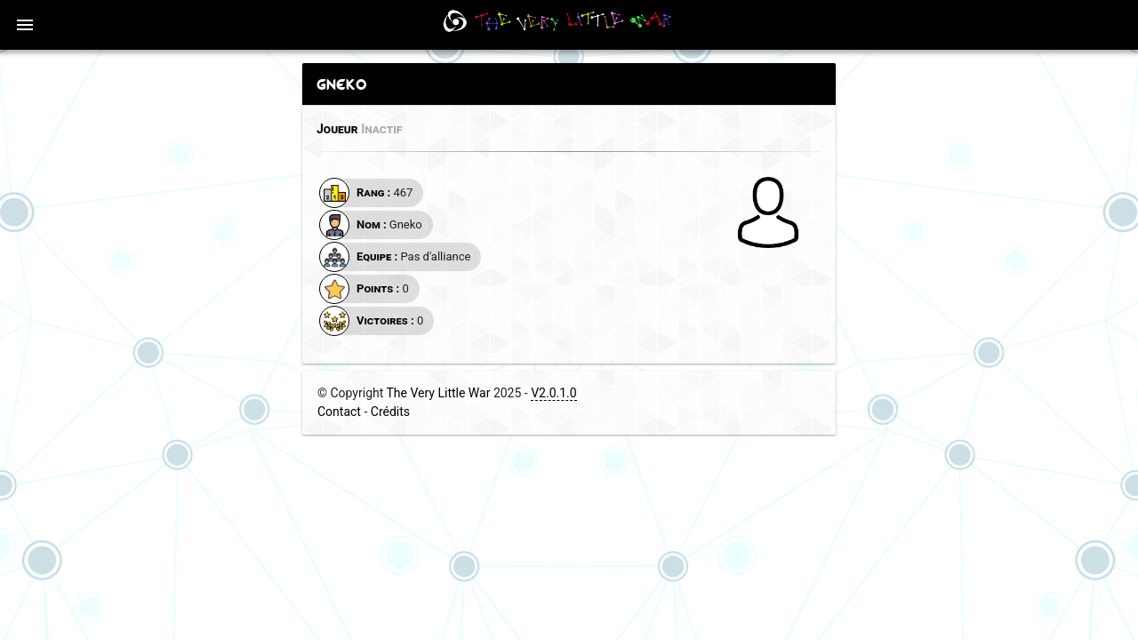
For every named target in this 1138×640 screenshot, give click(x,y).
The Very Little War (438, 393)
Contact (339, 411)
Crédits (390, 411)
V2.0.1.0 (553, 393)
